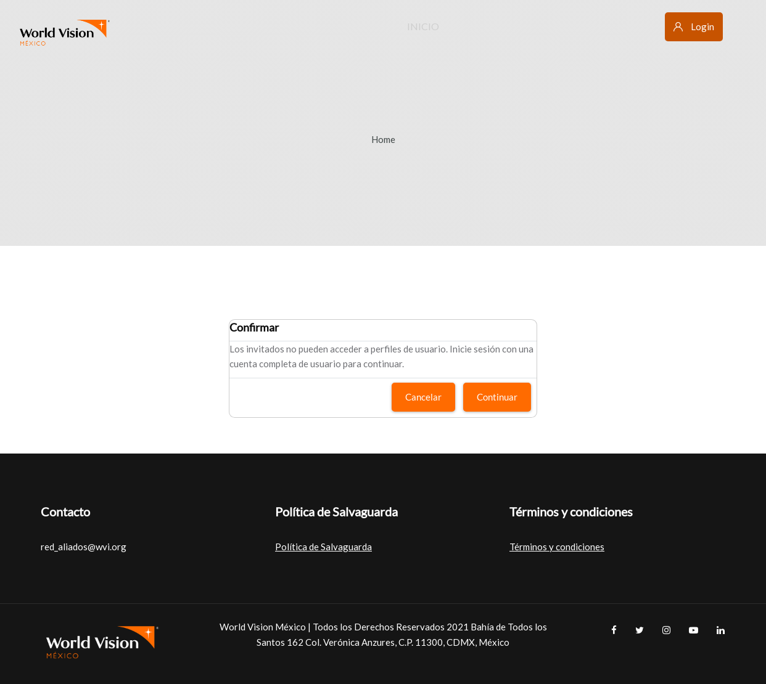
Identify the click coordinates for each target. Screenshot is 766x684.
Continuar (497, 396)
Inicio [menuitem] (423, 26)
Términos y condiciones (556, 546)
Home (383, 139)
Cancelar (423, 396)
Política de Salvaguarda (323, 546)
